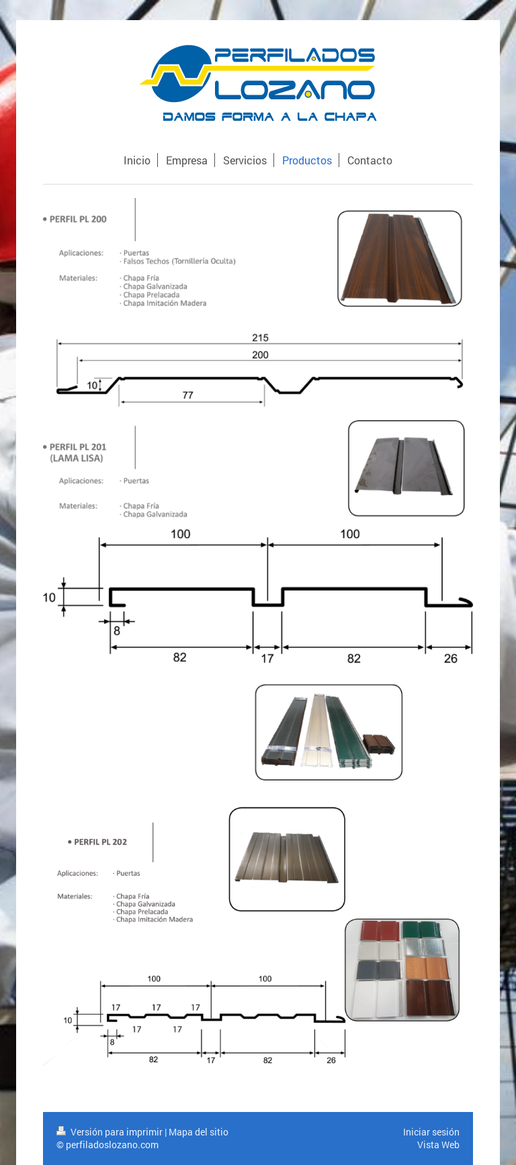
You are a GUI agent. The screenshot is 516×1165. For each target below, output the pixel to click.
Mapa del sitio (198, 1131)
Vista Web (438, 1144)
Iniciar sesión (431, 1131)
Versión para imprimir (110, 1131)
